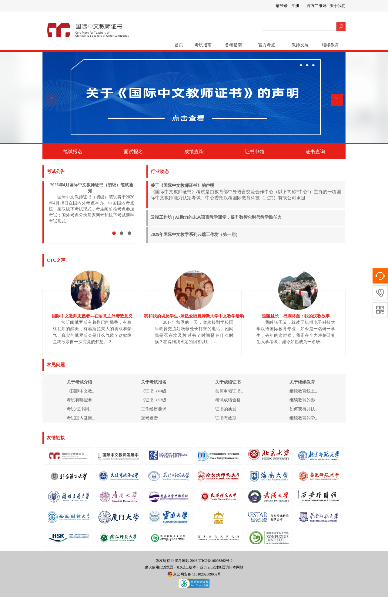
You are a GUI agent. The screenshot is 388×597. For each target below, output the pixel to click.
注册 (295, 5)
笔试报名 (72, 151)
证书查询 (315, 151)
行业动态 (160, 171)
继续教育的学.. (303, 418)
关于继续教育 (302, 382)
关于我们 (338, 5)
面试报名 (133, 151)
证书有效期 (225, 418)
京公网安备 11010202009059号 (194, 574)
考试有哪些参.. (80, 400)
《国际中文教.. (80, 391)
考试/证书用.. (79, 409)
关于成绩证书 (228, 382)
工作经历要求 (153, 409)
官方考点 (266, 45)
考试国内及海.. (80, 418)
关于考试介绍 (79, 382)
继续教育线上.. (303, 391)
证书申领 (254, 151)
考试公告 (56, 171)
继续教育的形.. (303, 400)
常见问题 (56, 364)
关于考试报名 (153, 382)
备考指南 (233, 45)
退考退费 (149, 418)
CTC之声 (56, 260)
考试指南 (203, 45)
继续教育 (330, 45)
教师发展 (300, 45)
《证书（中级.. (155, 391)
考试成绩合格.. (229, 400)
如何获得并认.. (303, 409)
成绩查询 (194, 151)
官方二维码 (316, 5)
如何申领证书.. (229, 391)
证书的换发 (225, 409)
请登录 (282, 5)
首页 (179, 45)
